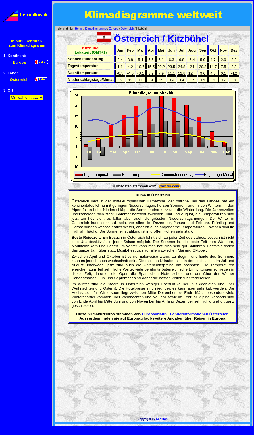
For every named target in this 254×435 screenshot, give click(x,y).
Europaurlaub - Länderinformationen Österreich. (186, 314)
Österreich (127, 28)
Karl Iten (162, 419)
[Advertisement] (26, 194)
